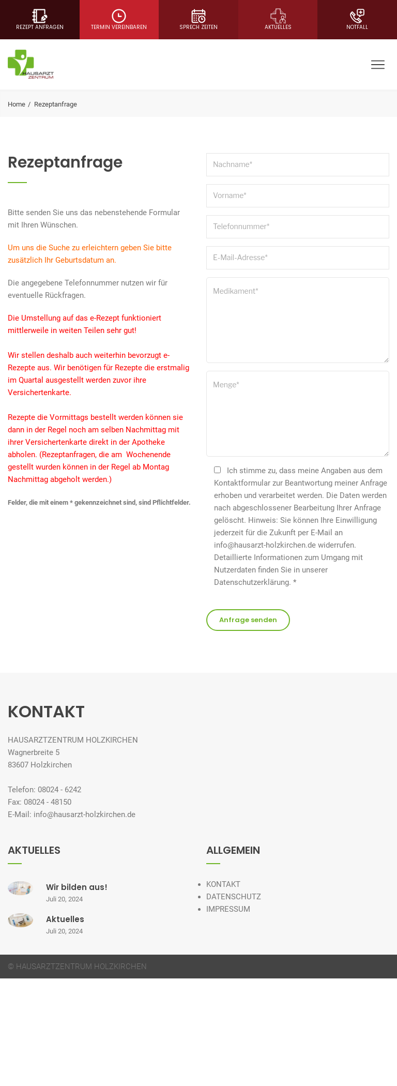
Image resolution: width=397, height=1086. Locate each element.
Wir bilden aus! (77, 887)
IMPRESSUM (228, 909)
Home (16, 104)
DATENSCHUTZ (233, 896)
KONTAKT (223, 884)
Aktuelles (65, 919)
